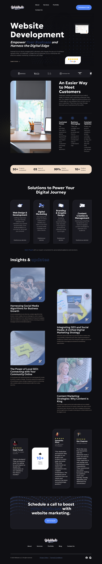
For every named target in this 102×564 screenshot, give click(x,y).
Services (46, 5)
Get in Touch (29, 250)
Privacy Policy (44, 557)
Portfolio (56, 5)
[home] (17, 7)
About (37, 5)
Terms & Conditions (56, 557)
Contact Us (39, 10)
